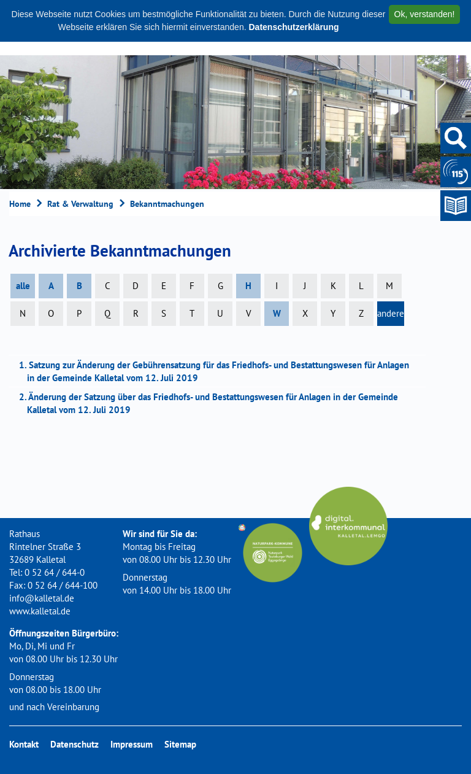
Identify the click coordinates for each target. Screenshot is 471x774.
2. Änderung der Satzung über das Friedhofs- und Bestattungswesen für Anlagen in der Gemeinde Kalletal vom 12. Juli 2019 (212, 403)
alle (23, 286)
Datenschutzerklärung (293, 27)
